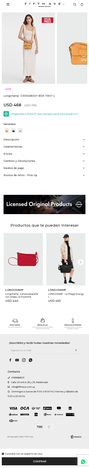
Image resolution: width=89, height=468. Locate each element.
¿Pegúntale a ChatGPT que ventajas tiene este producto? (44, 114)
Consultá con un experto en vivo (23, 453)
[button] (80, 262)
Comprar (39, 461)
